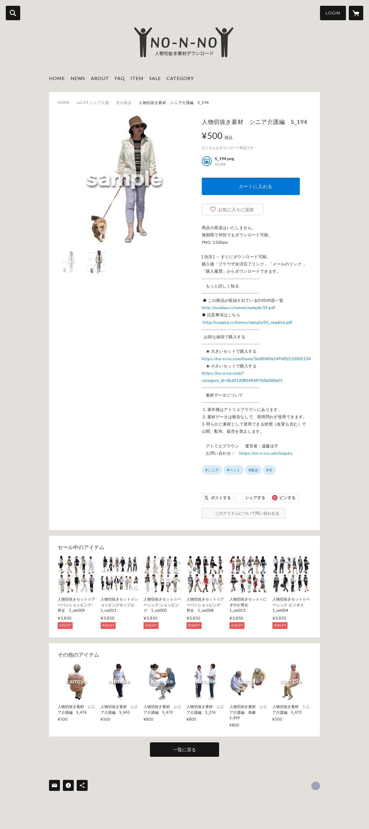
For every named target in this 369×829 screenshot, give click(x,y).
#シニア (212, 470)
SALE (155, 78)
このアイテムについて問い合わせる (247, 513)
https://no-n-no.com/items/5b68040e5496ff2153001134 (256, 358)
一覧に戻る (184, 749)
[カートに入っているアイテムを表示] (356, 13)
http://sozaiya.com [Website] (315, 786)
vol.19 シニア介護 (93, 102)
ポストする (221, 497)
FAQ (120, 78)
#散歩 (253, 470)
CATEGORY (180, 78)
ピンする (287, 497)
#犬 (269, 470)
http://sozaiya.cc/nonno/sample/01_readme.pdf (247, 322)
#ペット (233, 470)
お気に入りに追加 (236, 209)
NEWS (78, 78)
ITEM (137, 78)
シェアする (255, 497)
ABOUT (100, 78)
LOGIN (333, 12)
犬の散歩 (124, 102)
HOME (57, 78)
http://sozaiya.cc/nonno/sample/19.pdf (238, 307)
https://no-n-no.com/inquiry (265, 453)
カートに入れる (256, 186)
